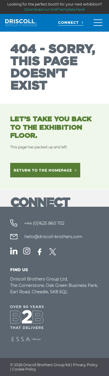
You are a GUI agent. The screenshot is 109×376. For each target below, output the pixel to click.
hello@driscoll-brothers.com (52, 236)
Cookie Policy (24, 369)
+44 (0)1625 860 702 (44, 223)
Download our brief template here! (54, 9)
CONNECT (68, 22)
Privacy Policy (85, 365)
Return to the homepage (43, 170)
